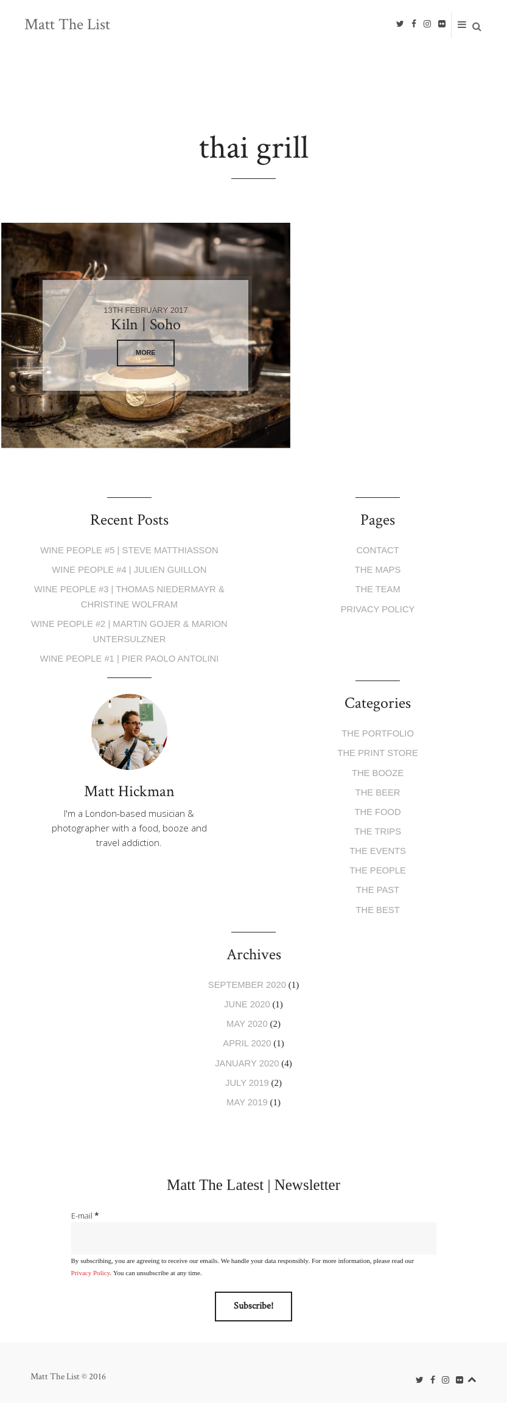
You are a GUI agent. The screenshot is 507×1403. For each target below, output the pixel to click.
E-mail (85, 1206)
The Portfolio (377, 731)
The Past (377, 884)
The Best (377, 903)
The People (377, 865)
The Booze (377, 769)
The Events (377, 846)
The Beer (377, 788)
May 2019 (247, 1093)
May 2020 (247, 1016)
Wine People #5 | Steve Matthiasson (129, 550)
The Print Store (377, 750)
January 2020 (246, 1054)
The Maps (377, 569)
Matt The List (67, 25)
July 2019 (247, 1074)
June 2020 (247, 997)
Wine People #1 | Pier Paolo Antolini (129, 656)
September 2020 (247, 978)
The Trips (378, 827)
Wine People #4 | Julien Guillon (129, 569)
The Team (378, 588)
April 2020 (247, 1035)
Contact (377, 550)
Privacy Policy (378, 608)
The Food (378, 807)
